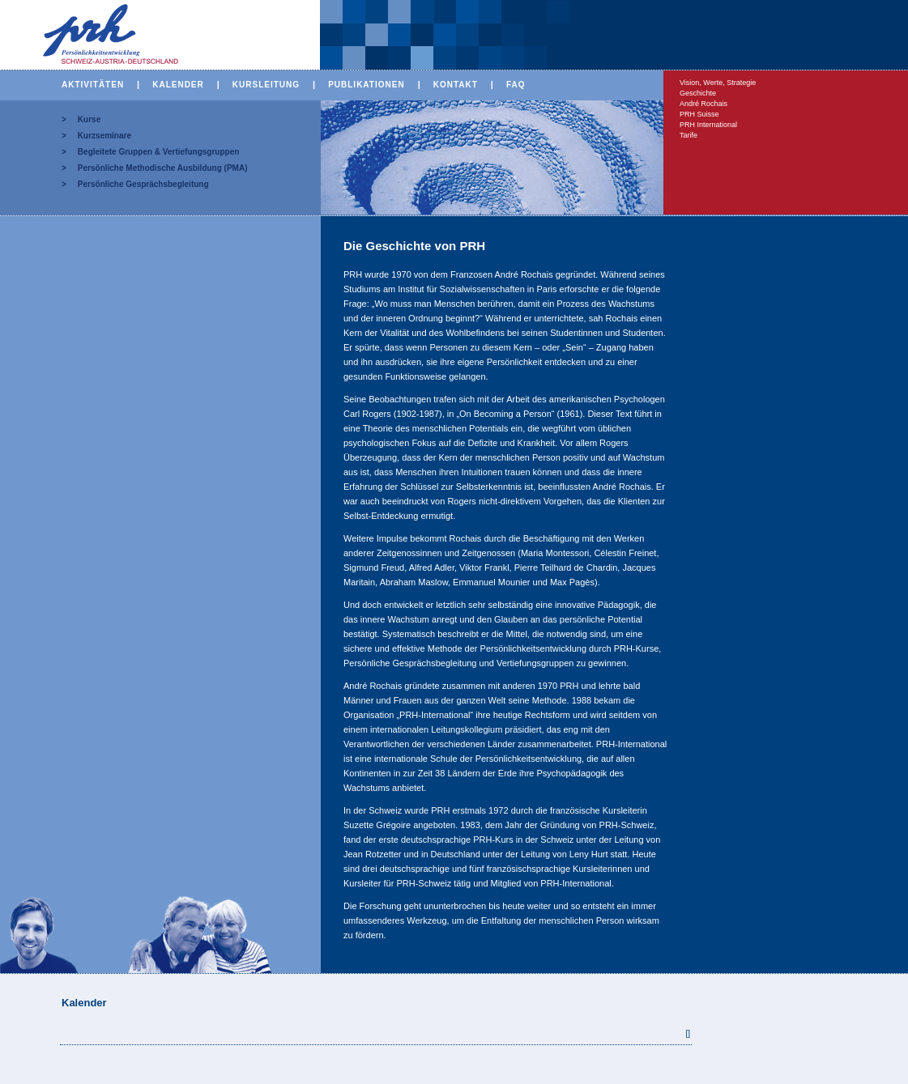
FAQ (516, 84)
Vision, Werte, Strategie (718, 83)
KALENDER (178, 84)
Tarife (688, 135)
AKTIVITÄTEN (93, 84)
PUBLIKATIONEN (366, 84)
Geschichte (698, 93)
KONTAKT (455, 84)
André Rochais (703, 104)
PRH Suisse (699, 114)
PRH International (708, 125)
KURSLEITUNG (266, 84)
